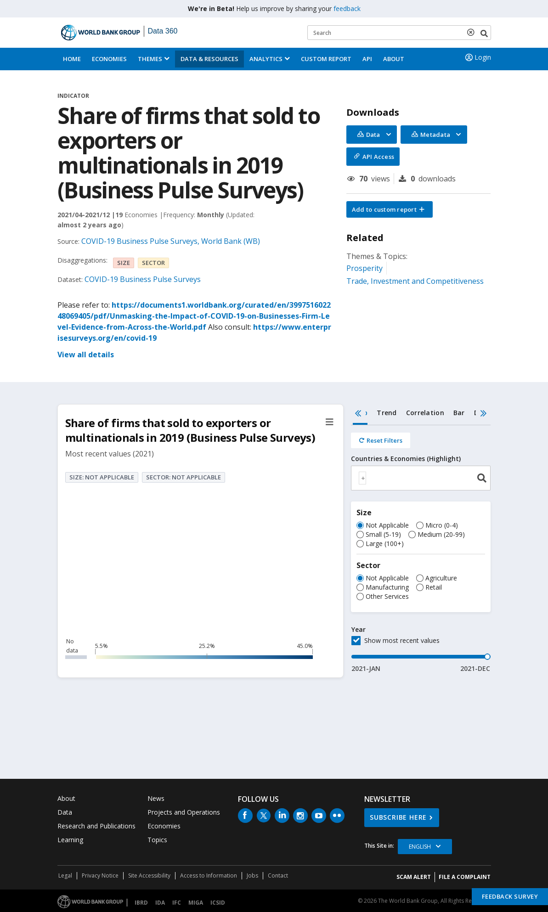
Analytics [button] (265, 59)
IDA (160, 902)
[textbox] (362, 478)
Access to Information (208, 875)
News (155, 798)
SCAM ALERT (413, 877)
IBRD (141, 902)
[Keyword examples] (399, 32)
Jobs (252, 875)
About (393, 59)
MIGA (195, 902)
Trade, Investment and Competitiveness (415, 281)
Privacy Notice (100, 875)
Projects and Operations (183, 812)
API (367, 59)
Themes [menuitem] (150, 59)
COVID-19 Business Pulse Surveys (143, 279)
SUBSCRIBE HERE (398, 817)
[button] (389, 209)
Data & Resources (209, 59)
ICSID (217, 902)
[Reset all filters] (380, 440)
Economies (109, 59)
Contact (278, 875)
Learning (70, 839)
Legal (65, 875)
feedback (347, 8)
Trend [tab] (386, 412)
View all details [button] (85, 354)
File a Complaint (465, 877)
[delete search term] (472, 32)
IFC (176, 902)
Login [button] (477, 57)
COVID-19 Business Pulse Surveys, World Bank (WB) (170, 241)
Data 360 (163, 31)
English (420, 846)
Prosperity (364, 268)
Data (64, 812)
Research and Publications (96, 826)
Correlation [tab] (425, 412)
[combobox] (421, 478)
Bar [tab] (459, 412)
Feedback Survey (510, 896)
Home (72, 59)
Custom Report (326, 59)
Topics (157, 839)
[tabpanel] (421, 549)
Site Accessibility (149, 875)
